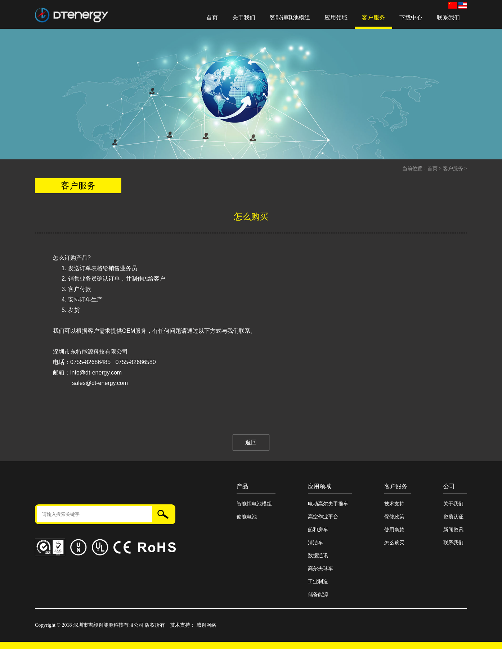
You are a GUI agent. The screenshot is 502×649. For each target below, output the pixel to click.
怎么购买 (394, 542)
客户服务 (373, 17)
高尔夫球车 (320, 568)
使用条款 (394, 529)
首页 (212, 17)
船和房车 (318, 529)
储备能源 (318, 594)
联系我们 (448, 17)
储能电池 (247, 516)
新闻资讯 (453, 529)
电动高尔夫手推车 (328, 504)
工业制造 (318, 581)
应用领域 (336, 17)
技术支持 (394, 504)
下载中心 (410, 17)
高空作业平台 (323, 516)
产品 (242, 486)
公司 (449, 486)
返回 (251, 442)
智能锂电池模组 (290, 17)
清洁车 (315, 542)
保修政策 (394, 516)
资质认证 (453, 516)
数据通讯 (318, 555)
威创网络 (206, 625)
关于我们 (243, 17)
